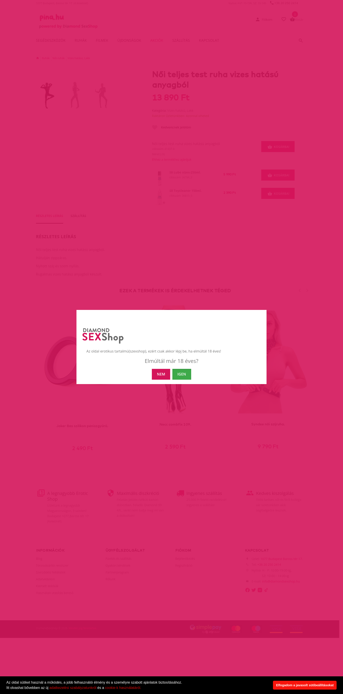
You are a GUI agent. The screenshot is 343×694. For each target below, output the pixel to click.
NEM (161, 374)
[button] (142, 688)
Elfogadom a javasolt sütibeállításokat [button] (305, 685)
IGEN (181, 374)
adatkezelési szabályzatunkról (73, 688)
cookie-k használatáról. (123, 688)
